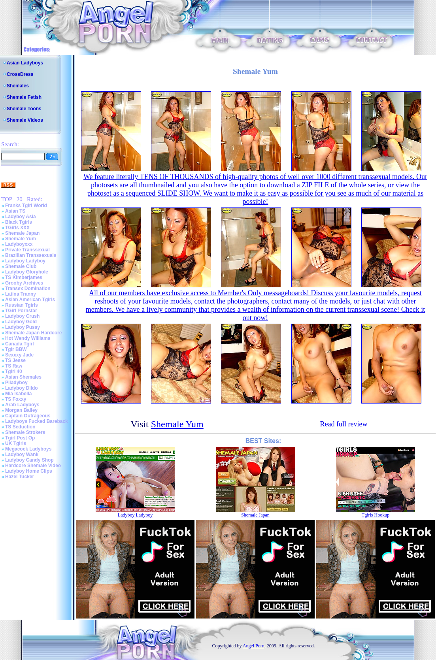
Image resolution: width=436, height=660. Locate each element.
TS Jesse (15, 360)
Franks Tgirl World (26, 205)
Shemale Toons (24, 108)
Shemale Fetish (24, 97)
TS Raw (13, 366)
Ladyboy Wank (21, 454)
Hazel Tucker (19, 476)
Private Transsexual (27, 250)
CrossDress (20, 74)
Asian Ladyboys (25, 63)
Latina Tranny (20, 294)
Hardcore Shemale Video (33, 465)
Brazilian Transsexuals (30, 255)
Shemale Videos (25, 120)
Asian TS (15, 211)
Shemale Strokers (25, 432)
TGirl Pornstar (21, 310)
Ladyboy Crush (22, 316)
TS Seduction (20, 427)
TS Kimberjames (23, 277)
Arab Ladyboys (22, 404)
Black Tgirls (18, 222)
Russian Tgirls (21, 305)
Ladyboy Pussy (22, 327)
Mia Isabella (18, 393)
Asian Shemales (23, 377)
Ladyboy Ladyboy (25, 261)
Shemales (18, 86)
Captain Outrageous (28, 416)
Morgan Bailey (21, 410)
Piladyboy (16, 382)
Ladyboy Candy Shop (29, 460)
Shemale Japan (22, 233)
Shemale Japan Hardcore (33, 333)
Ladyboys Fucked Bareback (36, 421)
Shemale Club (20, 266)
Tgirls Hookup (375, 515)
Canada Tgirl (19, 344)
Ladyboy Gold (21, 321)
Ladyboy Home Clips (28, 471)
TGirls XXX (17, 227)
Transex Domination (28, 288)
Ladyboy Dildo (21, 388)
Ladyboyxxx (18, 244)
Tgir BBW (16, 349)
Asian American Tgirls (30, 299)
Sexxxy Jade (19, 355)
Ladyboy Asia (20, 216)
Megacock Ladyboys (28, 449)
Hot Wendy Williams (27, 338)
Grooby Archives (24, 283)
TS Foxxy (15, 399)
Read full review (343, 424)
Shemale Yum (20, 238)
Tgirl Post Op (20, 438)
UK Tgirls (15, 443)
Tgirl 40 (13, 371)
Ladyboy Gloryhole (26, 272)
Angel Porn (253, 646)
